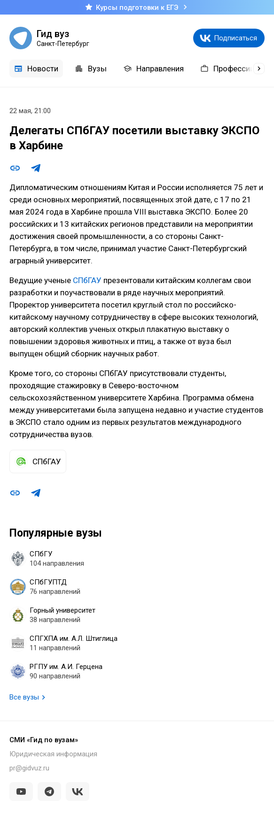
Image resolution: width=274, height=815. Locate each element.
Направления (153, 68)
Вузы (91, 68)
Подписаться (235, 38)
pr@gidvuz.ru (29, 768)
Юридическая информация (53, 754)
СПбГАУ (88, 280)
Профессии (227, 68)
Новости (36, 68)
